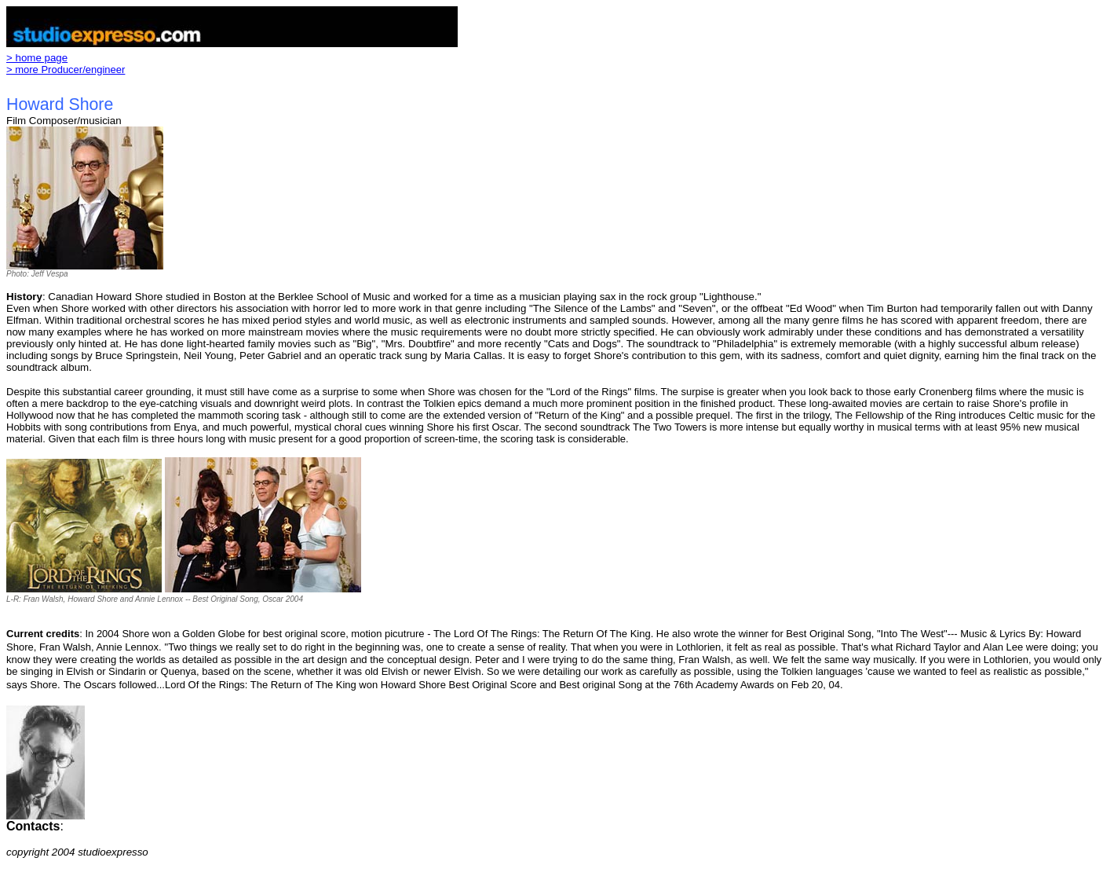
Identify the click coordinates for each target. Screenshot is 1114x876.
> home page (37, 58)
